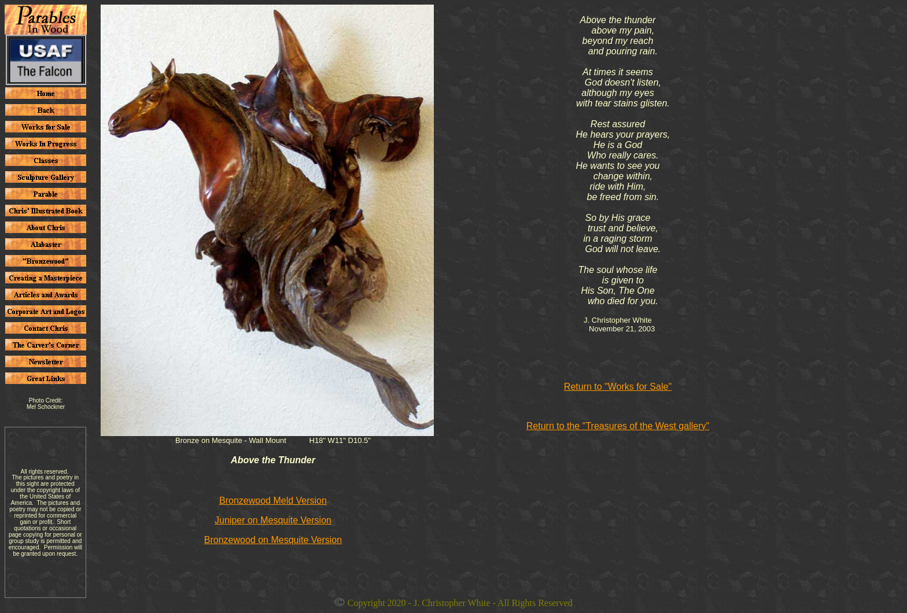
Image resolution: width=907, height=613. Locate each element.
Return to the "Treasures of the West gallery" (617, 426)
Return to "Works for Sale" (618, 387)
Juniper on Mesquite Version (273, 520)
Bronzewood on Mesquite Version (273, 540)
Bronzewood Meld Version (273, 500)
